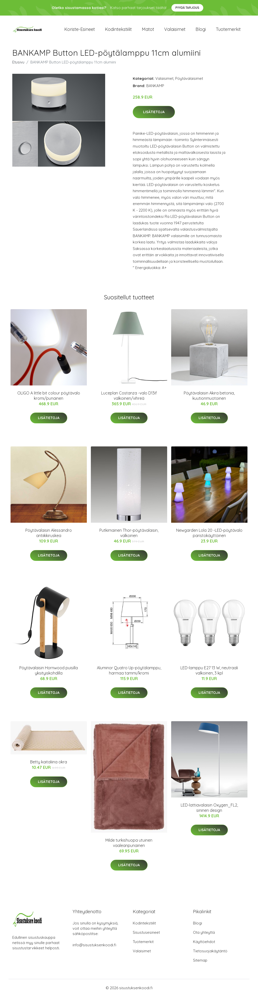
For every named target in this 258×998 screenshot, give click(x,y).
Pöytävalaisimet (189, 80)
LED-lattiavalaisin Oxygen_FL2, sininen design (209, 809)
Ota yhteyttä (204, 934)
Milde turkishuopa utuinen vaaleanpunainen (128, 844)
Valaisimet (174, 30)
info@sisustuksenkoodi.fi (94, 946)
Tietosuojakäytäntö (210, 952)
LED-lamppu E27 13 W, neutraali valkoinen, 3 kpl (209, 672)
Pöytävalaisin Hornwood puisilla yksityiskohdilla (48, 672)
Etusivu (18, 63)
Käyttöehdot (204, 943)
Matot (148, 30)
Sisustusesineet (146, 934)
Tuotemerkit (228, 30)
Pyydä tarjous (187, 8)
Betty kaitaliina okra (48, 763)
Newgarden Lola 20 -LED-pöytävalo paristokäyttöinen (209, 534)
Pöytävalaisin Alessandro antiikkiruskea (48, 534)
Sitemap (200, 961)
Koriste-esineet (79, 30)
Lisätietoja (154, 113)
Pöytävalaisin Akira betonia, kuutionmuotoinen (209, 397)
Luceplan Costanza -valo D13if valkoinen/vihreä (129, 397)
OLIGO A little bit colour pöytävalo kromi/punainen (48, 397)
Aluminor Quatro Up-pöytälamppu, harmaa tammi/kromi (129, 672)
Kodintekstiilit (118, 30)
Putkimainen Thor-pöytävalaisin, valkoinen (128, 534)
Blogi (201, 30)
